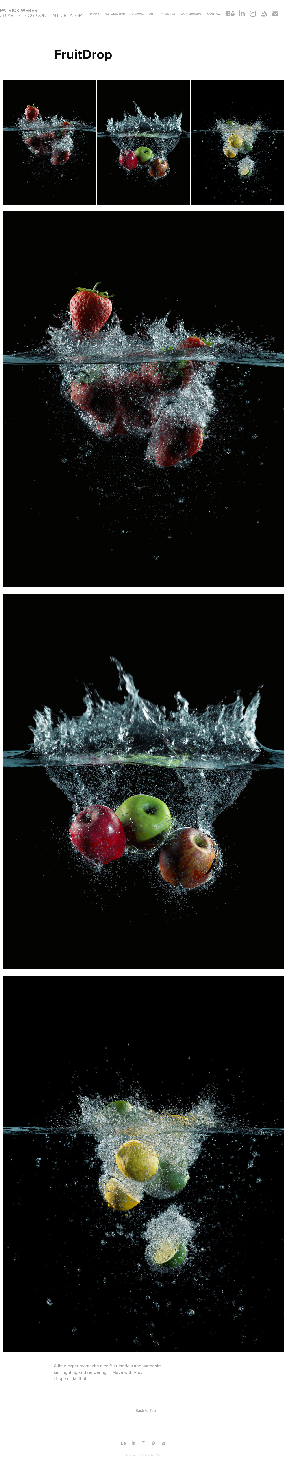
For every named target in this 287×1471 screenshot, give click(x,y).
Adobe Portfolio (151, 1455)
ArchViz (137, 13)
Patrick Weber (18, 10)
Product (168, 13)
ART (152, 13)
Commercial (191, 13)
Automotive (115, 13)
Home (94, 13)
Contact (214, 13)
